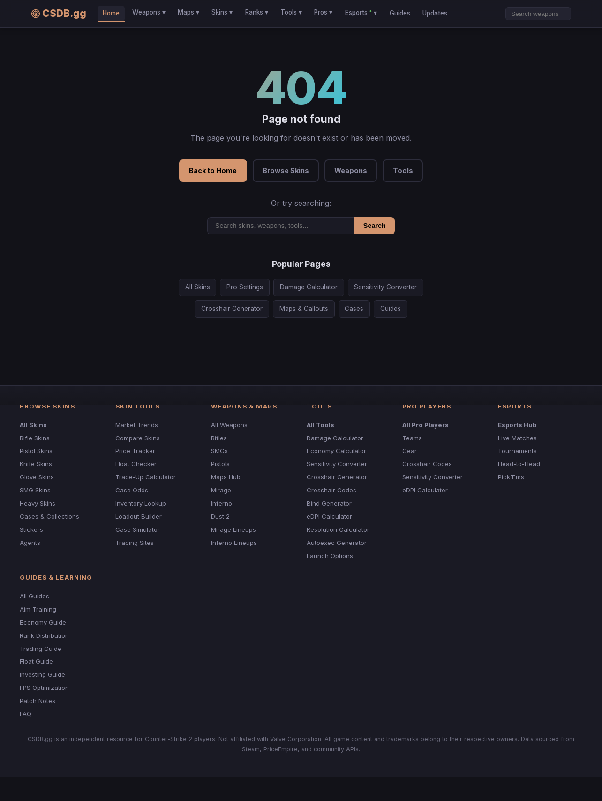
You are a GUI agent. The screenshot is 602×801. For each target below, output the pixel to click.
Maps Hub (226, 477)
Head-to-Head (519, 464)
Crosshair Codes (331, 490)
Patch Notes (37, 700)
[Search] (538, 13)
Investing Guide (42, 674)
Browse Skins (286, 170)
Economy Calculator (336, 450)
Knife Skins (36, 464)
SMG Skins (35, 490)
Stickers (31, 529)
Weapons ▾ (149, 12)
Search (374, 225)
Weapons (350, 170)
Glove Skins (37, 477)
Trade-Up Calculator (145, 477)
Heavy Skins (37, 503)
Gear (409, 450)
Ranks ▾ (256, 12)
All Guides (34, 596)
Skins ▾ (222, 12)
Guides (400, 13)
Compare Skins (137, 438)
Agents (30, 542)
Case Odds (131, 490)
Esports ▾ (361, 12)
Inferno (221, 503)
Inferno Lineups (234, 542)
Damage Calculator (309, 287)
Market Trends (136, 425)
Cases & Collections (49, 516)
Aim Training (38, 609)
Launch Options (330, 555)
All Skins (197, 287)
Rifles (219, 438)
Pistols (220, 464)
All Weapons (229, 425)
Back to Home (213, 170)
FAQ (25, 714)
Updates (434, 13)
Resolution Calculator (338, 529)
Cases (354, 308)
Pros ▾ (323, 12)
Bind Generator (329, 503)
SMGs (219, 450)
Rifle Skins (35, 438)
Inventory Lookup (140, 503)
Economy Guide (43, 622)
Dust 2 (220, 516)
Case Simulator (137, 529)
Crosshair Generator (232, 308)
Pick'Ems (511, 477)
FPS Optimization (44, 687)
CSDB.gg (58, 13)
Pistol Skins (36, 450)
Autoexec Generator (337, 542)
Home (111, 13)
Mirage (221, 490)
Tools (403, 170)
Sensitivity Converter (385, 287)
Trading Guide (40, 648)
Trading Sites (134, 542)
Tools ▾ (291, 12)
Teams (412, 438)
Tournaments (517, 450)
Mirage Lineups (233, 529)
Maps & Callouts (303, 308)
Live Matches (517, 438)
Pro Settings (244, 287)
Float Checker (136, 464)
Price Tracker (135, 450)
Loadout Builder (138, 516)
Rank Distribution (44, 635)
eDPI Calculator (329, 516)
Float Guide (36, 661)
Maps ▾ (188, 12)
